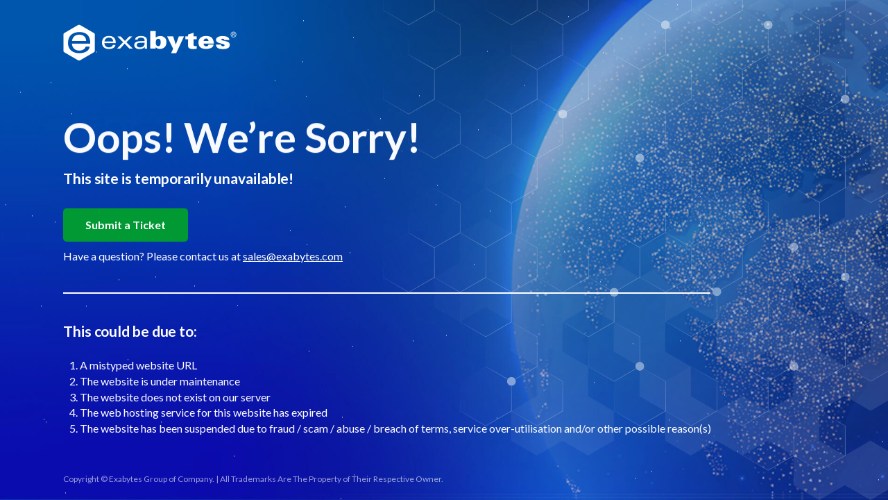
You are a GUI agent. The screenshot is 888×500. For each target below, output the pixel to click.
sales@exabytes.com (293, 255)
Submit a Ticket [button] (125, 224)
